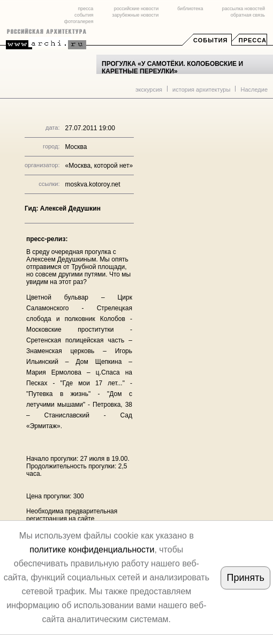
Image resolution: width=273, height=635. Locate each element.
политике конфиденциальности (91, 549)
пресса (85, 8)
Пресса (253, 40)
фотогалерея (78, 21)
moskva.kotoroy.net (92, 184)
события (83, 15)
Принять (245, 577)
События (210, 40)
